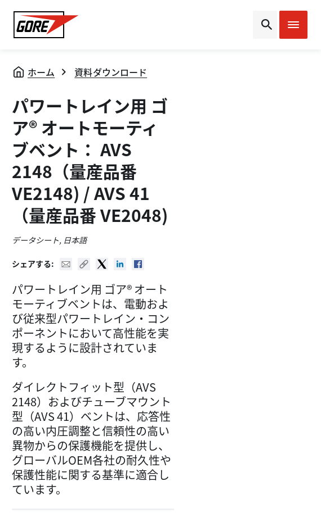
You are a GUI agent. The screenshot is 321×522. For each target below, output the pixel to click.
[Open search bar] (265, 25)
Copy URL (84, 264)
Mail (66, 264)
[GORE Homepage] (46, 24)
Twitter (102, 264)
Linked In (120, 264)
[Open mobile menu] (293, 25)
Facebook (138, 264)
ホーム (41, 72)
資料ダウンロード (110, 72)
